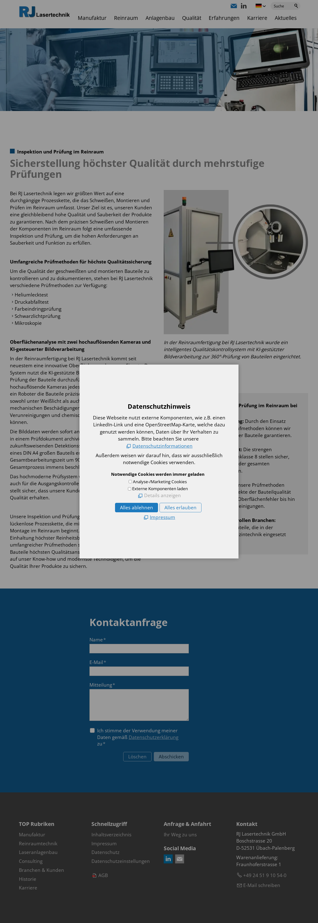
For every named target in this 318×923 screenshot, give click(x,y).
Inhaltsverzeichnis (111, 834)
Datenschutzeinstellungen (120, 861)
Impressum (104, 843)
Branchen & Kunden (41, 870)
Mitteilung (102, 685)
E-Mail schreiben (261, 885)
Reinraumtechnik (38, 843)
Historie (27, 879)
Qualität (191, 17)
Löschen (137, 756)
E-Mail (97, 662)
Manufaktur (92, 17)
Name (97, 639)
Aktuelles (286, 17)
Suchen (296, 6)
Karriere (257, 17)
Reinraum (126, 17)
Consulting (30, 861)
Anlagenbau (160, 17)
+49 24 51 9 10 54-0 (264, 875)
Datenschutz (105, 852)
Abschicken (171, 756)
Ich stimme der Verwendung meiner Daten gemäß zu (137, 737)
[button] (234, 6)
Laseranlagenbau (38, 852)
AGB (103, 875)
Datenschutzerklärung (153, 737)
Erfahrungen (224, 17)
